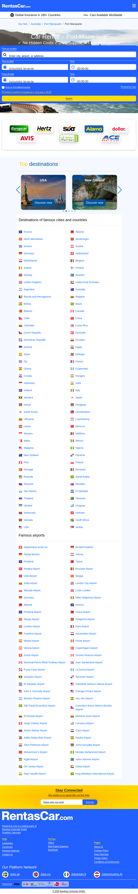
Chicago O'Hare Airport (85, 691)
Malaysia (26, 448)
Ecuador (77, 339)
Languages (7, 843)
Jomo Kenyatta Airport (85, 745)
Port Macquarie (52, 24)
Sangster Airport (30, 676)
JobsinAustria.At (112, 874)
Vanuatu (26, 520)
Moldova (77, 433)
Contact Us (7, 854)
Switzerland (79, 253)
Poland (76, 462)
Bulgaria (77, 296)
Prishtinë (26, 561)
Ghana (25, 368)
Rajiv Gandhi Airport (32, 773)
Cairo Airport (79, 730)
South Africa (79, 520)
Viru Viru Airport (81, 698)
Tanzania (77, 498)
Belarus (25, 311)
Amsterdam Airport (83, 633)
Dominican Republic (32, 339)
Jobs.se (15, 874)
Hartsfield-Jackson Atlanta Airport (91, 684)
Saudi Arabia (80, 476)
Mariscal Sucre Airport (85, 716)
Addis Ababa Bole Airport (35, 737)
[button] (63, 211)
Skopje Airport (29, 619)
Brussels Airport (81, 568)
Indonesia (26, 383)
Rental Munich (29, 554)
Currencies (7, 847)
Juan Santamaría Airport (86, 662)
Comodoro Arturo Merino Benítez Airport (91, 707)
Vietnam (77, 512)
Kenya (25, 404)
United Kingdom (30, 282)
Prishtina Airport (30, 612)
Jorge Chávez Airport (33, 723)
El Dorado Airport (31, 716)
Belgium (77, 260)
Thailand (26, 498)
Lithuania (26, 419)
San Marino (27, 491)
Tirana (76, 561)
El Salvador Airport (31, 684)
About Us (98, 847)
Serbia (76, 527)
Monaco (26, 433)
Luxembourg (79, 419)
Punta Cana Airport (32, 669)
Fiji (23, 361)
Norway (25, 275)
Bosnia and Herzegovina (35, 296)
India (75, 383)
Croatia (25, 375)
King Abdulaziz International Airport (92, 773)
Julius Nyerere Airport (84, 759)
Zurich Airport (28, 655)
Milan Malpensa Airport (85, 597)
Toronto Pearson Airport (86, 655)
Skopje (76, 576)
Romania (78, 469)
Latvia (24, 426)
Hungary (77, 375)
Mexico (76, 440)
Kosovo (25, 231)
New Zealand (28, 455)
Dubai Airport (80, 766)
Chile (24, 318)
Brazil (76, 303)
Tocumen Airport (81, 676)
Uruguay (77, 505)
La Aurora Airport (82, 669)
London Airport (29, 626)
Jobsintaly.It (78, 874)
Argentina (26, 289)
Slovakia (77, 484)
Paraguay (78, 404)
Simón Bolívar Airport (33, 730)
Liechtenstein (80, 412)
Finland (77, 267)
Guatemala (79, 368)
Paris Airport (79, 626)
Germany (26, 253)
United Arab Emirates (84, 282)
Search (69, 98)
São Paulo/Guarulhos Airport (37, 705)
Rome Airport (80, 640)
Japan (76, 397)
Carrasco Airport (81, 723)
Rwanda (26, 476)
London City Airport (83, 583)
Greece (25, 246)
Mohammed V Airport (33, 752)
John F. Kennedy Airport (34, 691)
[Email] (61, 802)
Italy (75, 390)
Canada (77, 311)
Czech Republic (30, 332)
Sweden (77, 275)
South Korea (28, 412)
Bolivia (25, 303)
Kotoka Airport (80, 737)
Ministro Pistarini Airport (34, 698)
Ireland (25, 267)
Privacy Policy (101, 858)
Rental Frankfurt (81, 547)
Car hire (22, 24)
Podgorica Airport (82, 619)
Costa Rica (79, 325)
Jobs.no (45, 874)
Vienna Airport (29, 648)
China (76, 318)
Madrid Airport (29, 640)
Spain (24, 354)
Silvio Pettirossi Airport (34, 745)
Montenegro (79, 239)
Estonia (25, 347)
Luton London (80, 590)
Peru (24, 462)
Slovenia (26, 484)
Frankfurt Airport (30, 633)
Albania (77, 231)
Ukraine (25, 505)
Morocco (77, 426)
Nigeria (76, 448)
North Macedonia (31, 239)
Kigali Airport (28, 759)
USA (24, 527)
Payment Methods (11, 851)
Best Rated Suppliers (58, 846)
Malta (24, 440)
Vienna (76, 554)
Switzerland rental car (33, 547)
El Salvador (79, 491)
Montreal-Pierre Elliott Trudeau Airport (42, 662)
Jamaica (26, 397)
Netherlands (28, 260)
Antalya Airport (29, 568)
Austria (76, 246)
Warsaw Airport (29, 590)
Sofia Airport (28, 583)
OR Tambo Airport (31, 766)
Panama (77, 455)
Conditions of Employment (106, 862)
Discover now (43, 202)
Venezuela (27, 512)
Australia (36, 24)
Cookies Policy (101, 850)
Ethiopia (77, 354)
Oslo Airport (28, 576)
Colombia (26, 325)
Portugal (26, 469)
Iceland (25, 390)
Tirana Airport (80, 612)
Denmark (78, 332)
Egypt (76, 347)
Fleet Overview (101, 854)
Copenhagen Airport (84, 648)
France (76, 361)
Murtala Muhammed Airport (87, 752)
